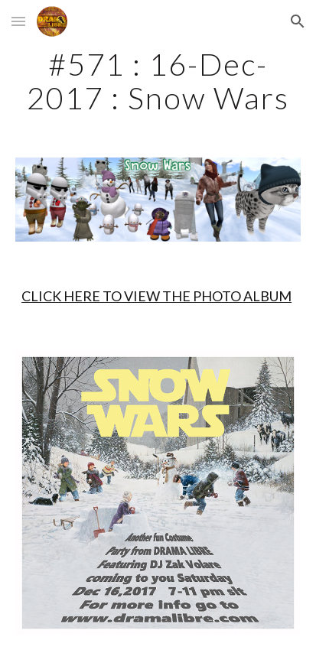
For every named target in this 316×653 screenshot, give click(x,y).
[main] (158, 81)
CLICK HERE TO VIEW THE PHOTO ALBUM (156, 296)
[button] (18, 21)
